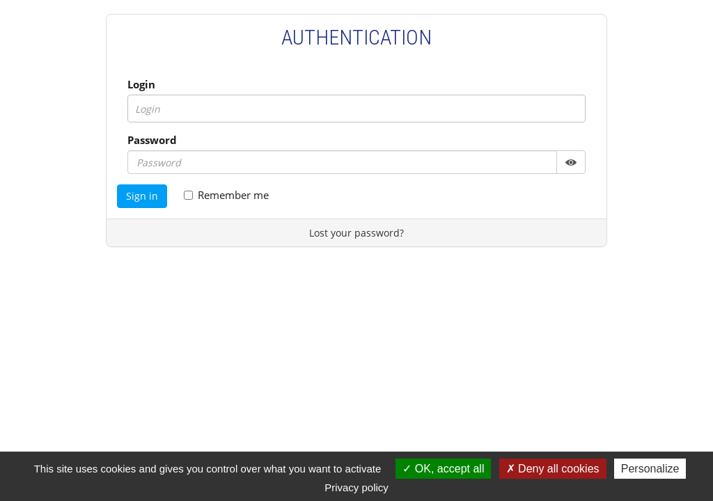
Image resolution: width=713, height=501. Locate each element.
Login (141, 84)
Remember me (226, 195)
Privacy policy (356, 487)
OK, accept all (443, 469)
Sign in (142, 195)
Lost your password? (356, 232)
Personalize (650, 469)
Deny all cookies (553, 469)
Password (152, 140)
